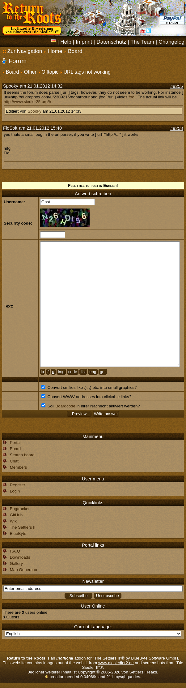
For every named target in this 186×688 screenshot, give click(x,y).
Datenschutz (111, 42)
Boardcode (65, 406)
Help (65, 42)
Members (18, 467)
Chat (14, 461)
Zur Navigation (22, 51)
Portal (15, 442)
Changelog (171, 42)
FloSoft (10, 128)
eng (92, 371)
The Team (142, 42)
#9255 (176, 86)
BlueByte (18, 533)
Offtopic (49, 72)
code (72, 371)
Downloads (20, 557)
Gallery (16, 563)
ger (103, 371)
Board (75, 51)
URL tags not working (87, 72)
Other (30, 72)
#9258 (176, 128)
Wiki (14, 521)
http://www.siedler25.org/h (27, 101)
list (83, 371)
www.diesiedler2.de (116, 662)
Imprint (84, 42)
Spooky (10, 86)
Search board (22, 455)
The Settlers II (22, 527)
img (61, 371)
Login (15, 491)
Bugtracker (20, 508)
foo (131, 97)
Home (55, 51)
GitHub (16, 515)
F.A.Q (15, 551)
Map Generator (24, 569)
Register (17, 485)
